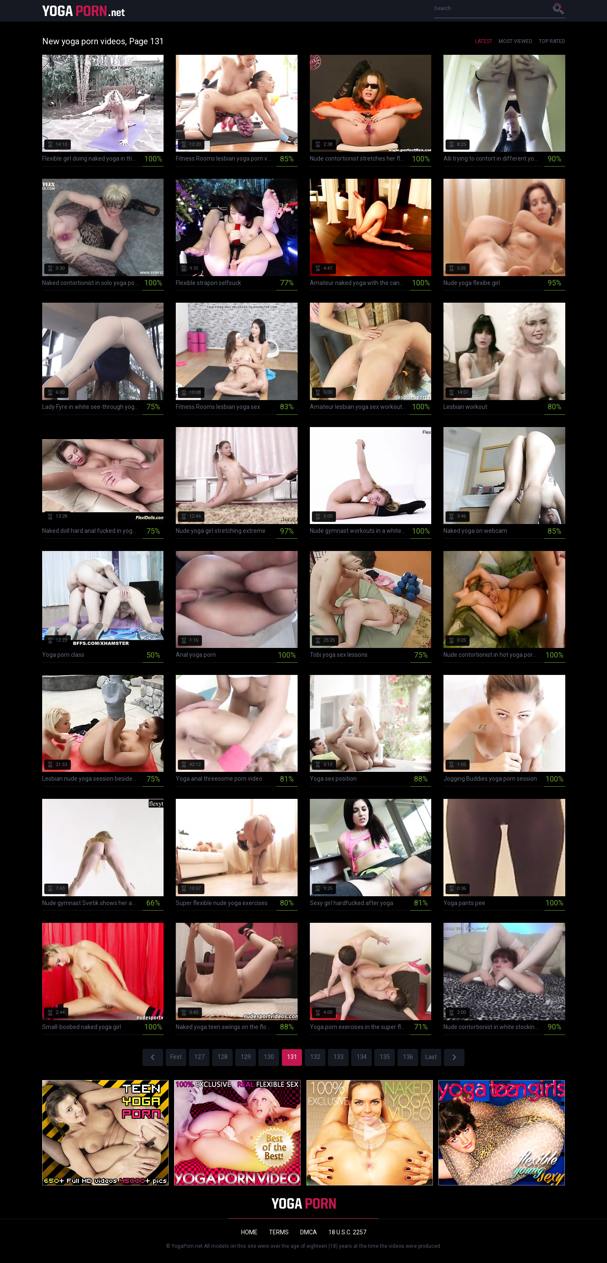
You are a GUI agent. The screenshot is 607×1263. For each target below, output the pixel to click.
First (176, 1056)
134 (362, 1056)
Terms (279, 1232)
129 (246, 1056)
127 (199, 1056)
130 (269, 1056)
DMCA (308, 1232)
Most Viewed (515, 41)
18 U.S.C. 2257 (347, 1232)
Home (249, 1232)
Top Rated (552, 41)
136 (408, 1056)
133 (338, 1056)
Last (431, 1056)
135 (385, 1056)
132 (315, 1056)
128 (223, 1056)
